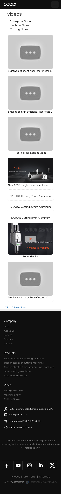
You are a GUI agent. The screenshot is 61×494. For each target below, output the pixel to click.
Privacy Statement (23, 476)
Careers (8, 343)
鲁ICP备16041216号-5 (44, 482)
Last (24, 307)
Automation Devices (15, 375)
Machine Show (19, 25)
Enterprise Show (20, 21)
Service (8, 335)
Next (17, 307)
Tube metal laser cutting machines (24, 362)
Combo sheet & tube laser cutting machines (29, 367)
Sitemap (44, 476)
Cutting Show (19, 29)
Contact (8, 339)
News (7, 326)
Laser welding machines (17, 371)
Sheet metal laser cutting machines (24, 358)
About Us (9, 330)
